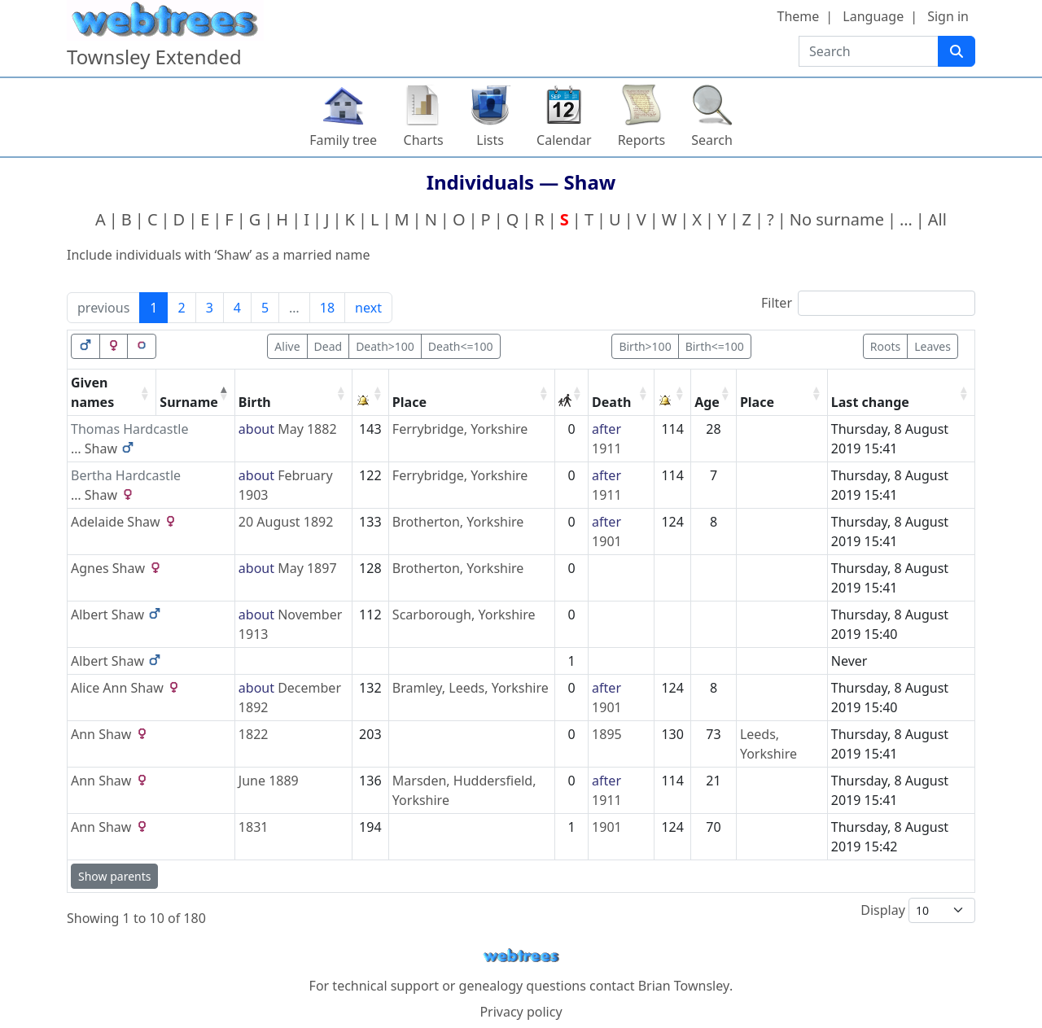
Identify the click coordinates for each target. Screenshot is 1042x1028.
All (937, 219)
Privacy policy (520, 1012)
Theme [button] (798, 16)
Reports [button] (642, 140)
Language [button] (873, 16)
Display (917, 910)
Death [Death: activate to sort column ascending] (611, 402)
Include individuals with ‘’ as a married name (218, 255)
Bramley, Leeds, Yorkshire (470, 688)
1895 (607, 734)
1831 (254, 827)
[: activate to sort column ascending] (370, 393)
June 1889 (269, 781)
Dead (328, 346)
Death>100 (385, 346)
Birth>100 (645, 346)
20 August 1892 (286, 522)
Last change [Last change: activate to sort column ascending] (870, 402)
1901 (607, 541)
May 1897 (307, 568)
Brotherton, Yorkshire (458, 522)
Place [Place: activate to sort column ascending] (409, 402)
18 (327, 308)
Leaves (932, 346)
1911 (607, 448)
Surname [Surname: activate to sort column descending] (189, 402)
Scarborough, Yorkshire (464, 614)
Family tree (343, 140)
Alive (287, 346)
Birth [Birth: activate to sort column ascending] (255, 402)
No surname (837, 219)
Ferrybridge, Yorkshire (460, 429)
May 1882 (307, 429)
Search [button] (712, 140)
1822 (254, 734)
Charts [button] (424, 140)
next (368, 308)
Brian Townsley (683, 986)
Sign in (948, 16)
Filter (868, 303)
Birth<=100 (714, 346)
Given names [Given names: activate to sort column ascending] (92, 392)
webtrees (521, 956)
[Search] (956, 51)
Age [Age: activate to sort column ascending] (707, 402)
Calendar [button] (564, 140)
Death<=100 (460, 346)
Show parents (114, 876)
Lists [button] (490, 140)
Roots (885, 346)
